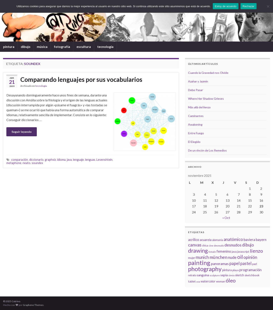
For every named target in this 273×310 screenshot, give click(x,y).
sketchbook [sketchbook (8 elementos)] (252, 275)
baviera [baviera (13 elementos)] (249, 239)
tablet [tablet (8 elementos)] (192, 281)
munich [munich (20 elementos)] (202, 257)
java (69, 159)
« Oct (226, 218)
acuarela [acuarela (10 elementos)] (206, 240)
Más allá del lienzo (199, 107)
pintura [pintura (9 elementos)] (227, 270)
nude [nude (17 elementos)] (232, 257)
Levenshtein (104, 159)
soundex (37, 163)
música (42, 47)
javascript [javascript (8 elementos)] (243, 251)
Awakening (195, 124)
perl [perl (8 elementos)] (254, 264)
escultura (83, 47)
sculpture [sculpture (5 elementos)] (215, 275)
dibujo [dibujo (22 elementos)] (248, 244)
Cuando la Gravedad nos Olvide (208, 72)
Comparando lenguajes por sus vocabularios (81, 79)
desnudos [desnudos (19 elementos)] (233, 244)
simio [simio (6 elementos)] (231, 275)
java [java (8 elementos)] (234, 251)
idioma (61, 159)
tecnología (105, 47)
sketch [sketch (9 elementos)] (239, 275)
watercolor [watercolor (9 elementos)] (208, 281)
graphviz (50, 159)
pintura (8, 47)
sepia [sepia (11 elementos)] (224, 275)
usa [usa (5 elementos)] (198, 281)
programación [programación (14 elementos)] (250, 270)
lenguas (90, 159)
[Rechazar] (268, 6)
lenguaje (78, 159)
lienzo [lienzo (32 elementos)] (256, 251)
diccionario (36, 159)
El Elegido (194, 141)
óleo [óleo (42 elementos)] (231, 280)
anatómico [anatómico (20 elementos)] (233, 239)
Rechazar (248, 6)
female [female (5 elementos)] (212, 251)
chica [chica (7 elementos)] (205, 245)
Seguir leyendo (22, 131)
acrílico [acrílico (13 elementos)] (193, 239)
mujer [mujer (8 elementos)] (191, 257)
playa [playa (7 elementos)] (235, 270)
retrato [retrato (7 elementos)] (192, 275)
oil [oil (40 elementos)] (240, 257)
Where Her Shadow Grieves (206, 98)
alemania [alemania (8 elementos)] (217, 240)
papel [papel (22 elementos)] (234, 263)
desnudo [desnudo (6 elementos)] (219, 245)
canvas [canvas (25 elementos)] (194, 245)
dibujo (25, 47)
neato (26, 163)
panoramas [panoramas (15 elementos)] (220, 263)
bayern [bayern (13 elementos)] (261, 239)
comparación (19, 159)
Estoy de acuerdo (225, 6)
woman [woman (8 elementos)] (220, 281)
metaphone (13, 163)
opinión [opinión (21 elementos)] (250, 257)
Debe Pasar (195, 90)
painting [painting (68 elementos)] (199, 262)
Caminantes (196, 116)
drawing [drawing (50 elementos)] (198, 250)
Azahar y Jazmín (198, 81)
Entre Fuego (196, 133)
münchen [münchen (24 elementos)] (218, 257)
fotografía (62, 47)
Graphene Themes (33, 305)
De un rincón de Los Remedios (207, 150)
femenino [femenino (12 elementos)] (223, 251)
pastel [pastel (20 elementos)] (246, 263)
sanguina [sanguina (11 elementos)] (203, 275)
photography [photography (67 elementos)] (205, 268)
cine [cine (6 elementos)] (211, 245)
